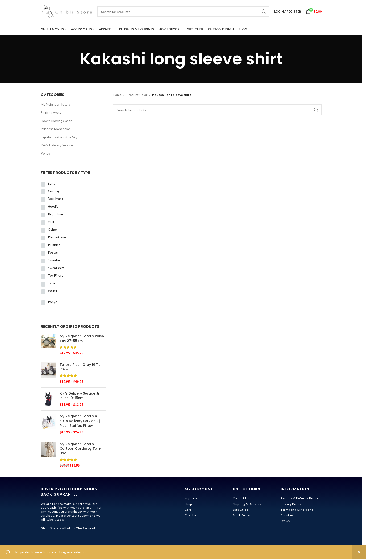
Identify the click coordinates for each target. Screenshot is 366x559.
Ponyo (45, 155)
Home (117, 96)
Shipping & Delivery (247, 505)
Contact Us (241, 499)
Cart (188, 511)
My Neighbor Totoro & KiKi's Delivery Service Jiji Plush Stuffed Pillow (80, 422)
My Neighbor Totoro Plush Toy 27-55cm (82, 339)
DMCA (285, 522)
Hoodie (53, 208)
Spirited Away (51, 114)
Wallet (52, 292)
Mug (51, 223)
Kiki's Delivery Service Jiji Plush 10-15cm (80, 397)
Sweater (54, 261)
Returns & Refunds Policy (299, 499)
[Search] (183, 12)
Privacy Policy (291, 505)
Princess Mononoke (55, 130)
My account (193, 499)
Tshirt (52, 284)
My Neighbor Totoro (56, 106)
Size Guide (241, 511)
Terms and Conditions (297, 511)
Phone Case (57, 238)
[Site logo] (66, 12)
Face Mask (55, 200)
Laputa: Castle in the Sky (59, 138)
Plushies (54, 246)
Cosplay (54, 192)
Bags (51, 185)
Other (52, 231)
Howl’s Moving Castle (57, 122)
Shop (188, 505)
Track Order (242, 516)
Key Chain (55, 215)
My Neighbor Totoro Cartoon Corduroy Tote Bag (80, 450)
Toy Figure (55, 277)
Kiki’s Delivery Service (57, 146)
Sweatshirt (56, 269)
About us (287, 516)
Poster (53, 254)
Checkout (192, 516)
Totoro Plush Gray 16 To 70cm (80, 368)
